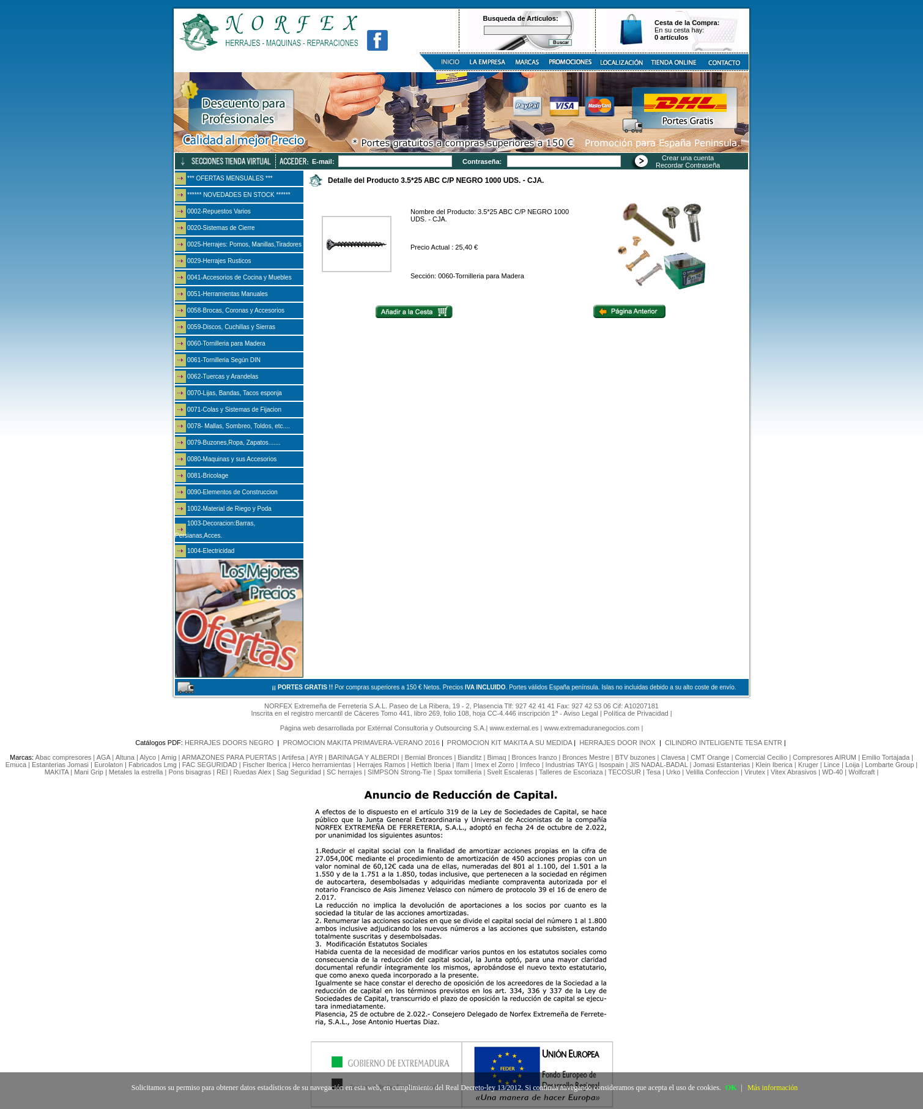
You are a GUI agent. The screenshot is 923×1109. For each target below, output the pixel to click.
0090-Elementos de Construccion (232, 492)
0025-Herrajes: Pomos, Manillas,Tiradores (244, 244)
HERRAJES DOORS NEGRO (230, 742)
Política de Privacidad (636, 713)
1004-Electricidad (210, 550)
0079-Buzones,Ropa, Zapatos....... (233, 442)
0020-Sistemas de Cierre (221, 227)
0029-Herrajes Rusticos (219, 261)
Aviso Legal (580, 713)
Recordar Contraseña (688, 165)
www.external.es (513, 728)
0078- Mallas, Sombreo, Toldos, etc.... (238, 426)
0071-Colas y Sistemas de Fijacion (234, 409)
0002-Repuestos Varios (219, 211)
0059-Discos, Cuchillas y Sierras (231, 327)
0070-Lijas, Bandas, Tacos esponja (234, 393)
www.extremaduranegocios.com (592, 728)
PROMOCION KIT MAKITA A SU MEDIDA (509, 742)
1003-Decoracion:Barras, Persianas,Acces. (215, 529)
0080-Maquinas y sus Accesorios (231, 459)
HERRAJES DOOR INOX (618, 742)
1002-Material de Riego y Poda (229, 508)
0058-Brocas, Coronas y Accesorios (235, 310)
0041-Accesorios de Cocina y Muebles (239, 277)
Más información (772, 1087)
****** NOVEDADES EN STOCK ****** (239, 194)
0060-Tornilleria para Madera (226, 343)
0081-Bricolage (207, 475)
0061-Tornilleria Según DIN (224, 360)
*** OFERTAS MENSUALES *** (230, 178)
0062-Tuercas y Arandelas (222, 376)
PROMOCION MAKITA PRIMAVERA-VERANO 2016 (361, 742)
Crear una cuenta (688, 157)
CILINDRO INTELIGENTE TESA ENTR (723, 742)
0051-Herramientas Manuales (227, 294)
